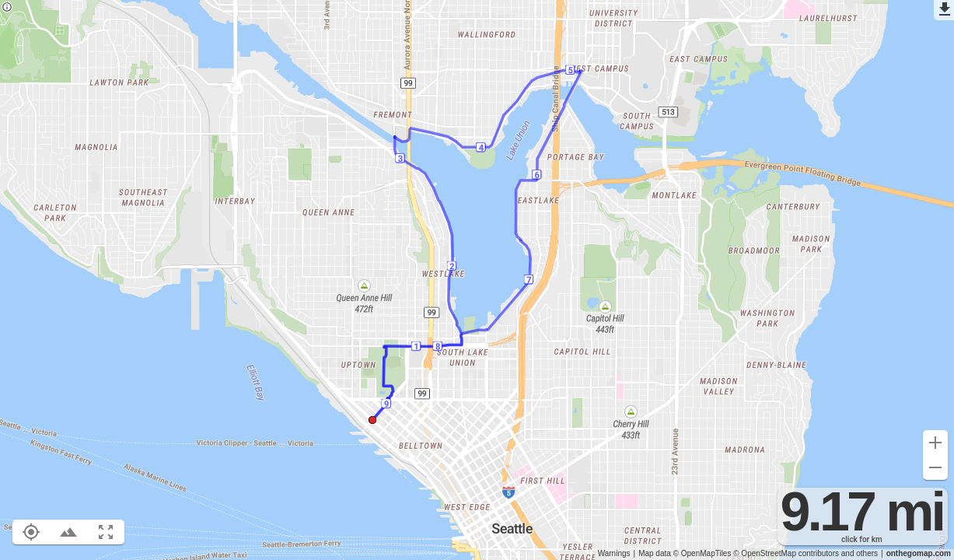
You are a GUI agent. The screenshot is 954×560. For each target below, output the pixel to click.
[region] (477, 280)
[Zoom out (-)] (935, 467)
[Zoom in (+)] (935, 442)
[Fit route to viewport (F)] (105, 532)
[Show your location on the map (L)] (31, 532)
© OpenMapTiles (702, 553)
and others (859, 553)
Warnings (614, 553)
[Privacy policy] (7, 8)
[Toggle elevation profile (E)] (68, 532)
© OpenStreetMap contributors (786, 553)
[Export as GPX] (944, 10)
